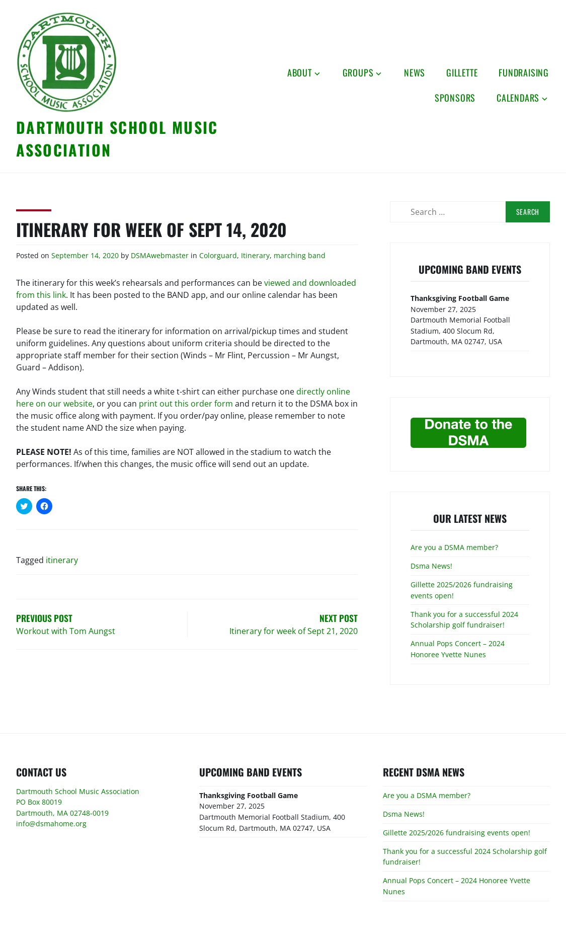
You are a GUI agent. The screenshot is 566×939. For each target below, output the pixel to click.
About (299, 72)
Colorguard (218, 255)
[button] (66, 62)
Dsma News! (431, 566)
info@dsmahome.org (51, 823)
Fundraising (524, 72)
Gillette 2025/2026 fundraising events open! (456, 832)
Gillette (461, 72)
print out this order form (186, 403)
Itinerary (255, 255)
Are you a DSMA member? (454, 547)
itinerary (62, 560)
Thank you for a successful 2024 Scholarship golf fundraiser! (464, 619)
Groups (358, 72)
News (414, 72)
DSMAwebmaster (160, 255)
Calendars (518, 97)
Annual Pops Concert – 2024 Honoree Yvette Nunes (458, 649)
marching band (300, 255)
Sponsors (455, 97)
